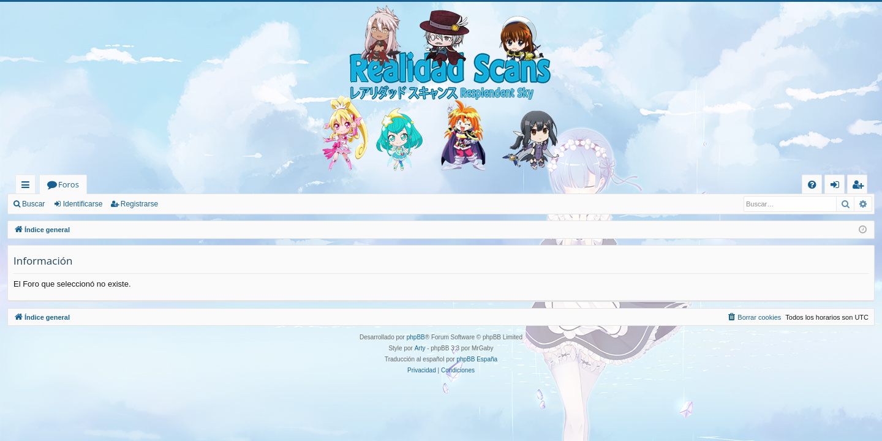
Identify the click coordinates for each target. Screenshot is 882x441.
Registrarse (139, 204)
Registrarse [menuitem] (860, 186)
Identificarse (83, 204)
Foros (68, 184)
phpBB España (476, 359)
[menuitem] (811, 184)
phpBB (416, 337)
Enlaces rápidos (28, 186)
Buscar (33, 204)
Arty (420, 348)
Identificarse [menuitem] (837, 186)
